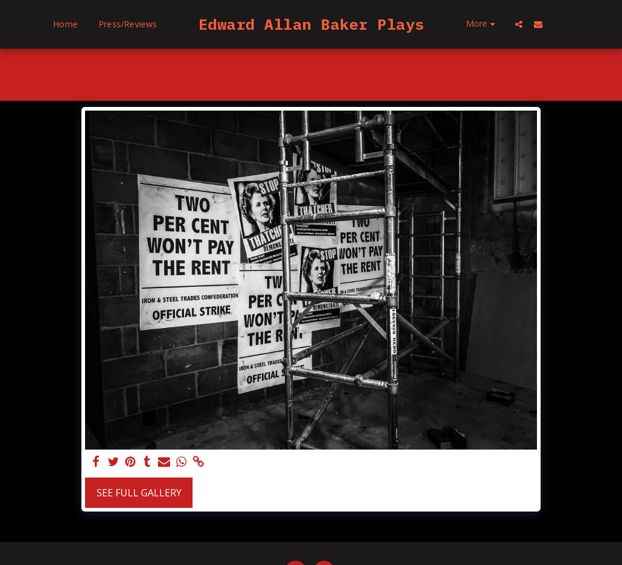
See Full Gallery (139, 492)
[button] (563, 24)
